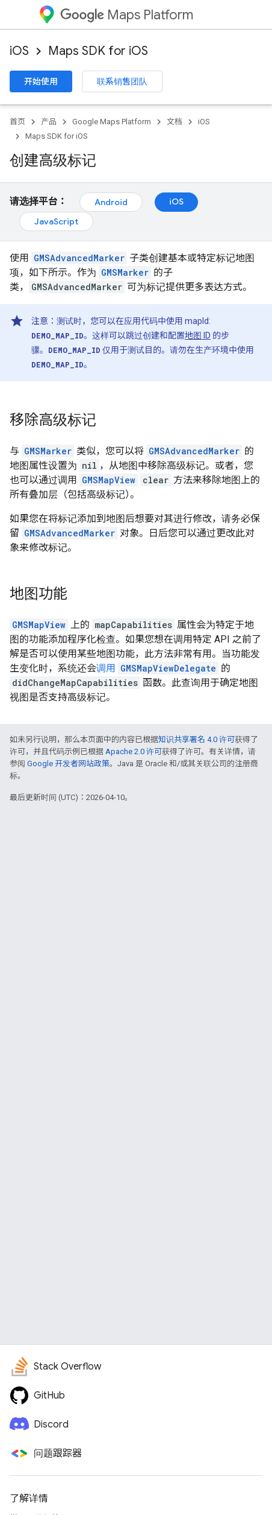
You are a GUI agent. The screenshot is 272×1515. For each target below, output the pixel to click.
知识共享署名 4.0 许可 (196, 739)
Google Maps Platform (111, 121)
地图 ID (198, 335)
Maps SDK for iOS (98, 51)
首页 (17, 121)
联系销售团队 (122, 81)
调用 (106, 668)
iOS (19, 51)
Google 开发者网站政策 (68, 763)
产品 (49, 121)
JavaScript (56, 221)
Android (111, 202)
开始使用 (41, 81)
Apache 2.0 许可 (133, 751)
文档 (174, 121)
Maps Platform (126, 15)
